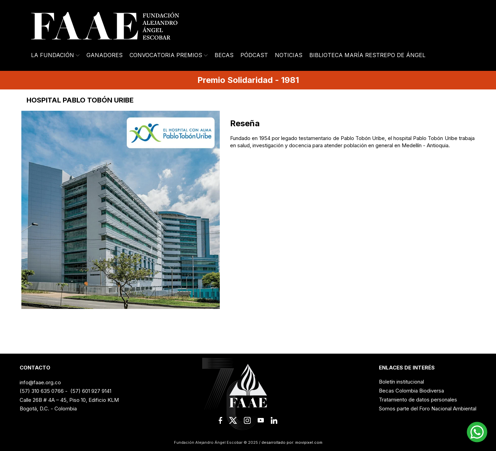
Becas (224, 55)
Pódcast (254, 55)
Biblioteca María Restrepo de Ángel (367, 55)
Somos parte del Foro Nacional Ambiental (427, 408)
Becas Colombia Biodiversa (411, 390)
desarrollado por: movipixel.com (291, 442)
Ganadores (104, 55)
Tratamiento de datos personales (418, 399)
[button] (477, 432)
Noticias (288, 55)
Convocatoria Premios (169, 55)
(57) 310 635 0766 (42, 391)
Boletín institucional (401, 381)
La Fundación (55, 55)
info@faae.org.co (40, 382)
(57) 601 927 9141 (90, 391)
